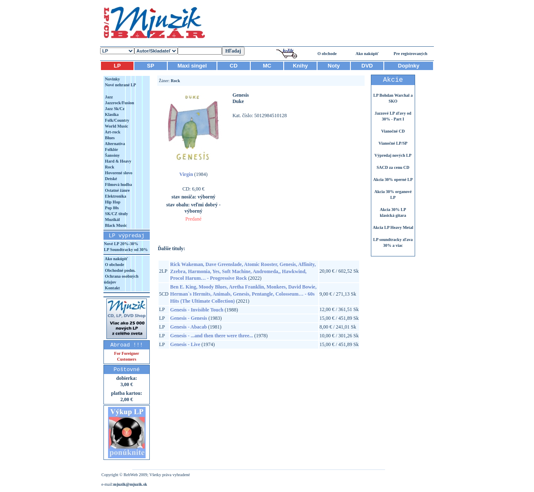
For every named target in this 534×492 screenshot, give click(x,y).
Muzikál (112, 219)
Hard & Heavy (117, 161)
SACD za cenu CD (393, 167)
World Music (116, 126)
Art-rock (112, 132)
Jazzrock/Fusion (119, 102)
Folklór (111, 149)
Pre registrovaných (411, 53)
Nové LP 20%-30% (121, 243)
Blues (109, 138)
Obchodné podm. (120, 270)
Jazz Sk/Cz (114, 108)
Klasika (111, 114)
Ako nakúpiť (367, 53)
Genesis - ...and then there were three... (211, 336)
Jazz (108, 97)
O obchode (327, 53)
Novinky (112, 79)
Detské (110, 178)
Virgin (186, 174)
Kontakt (112, 288)
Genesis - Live (185, 344)
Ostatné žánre (117, 190)
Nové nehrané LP (120, 85)
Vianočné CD (393, 131)
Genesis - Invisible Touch (197, 310)
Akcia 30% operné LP (393, 179)
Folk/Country (116, 120)
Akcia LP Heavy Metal (393, 227)
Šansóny (112, 155)
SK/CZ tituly (116, 213)
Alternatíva (114, 143)
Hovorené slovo (118, 173)
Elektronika (115, 196)
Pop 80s (111, 208)
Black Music (115, 225)
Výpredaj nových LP (393, 155)
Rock (109, 167)
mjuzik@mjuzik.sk (130, 484)
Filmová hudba (118, 184)
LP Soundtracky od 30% (126, 249)
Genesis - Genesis (188, 318)
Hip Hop (112, 202)
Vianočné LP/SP (392, 143)
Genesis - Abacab (188, 327)
